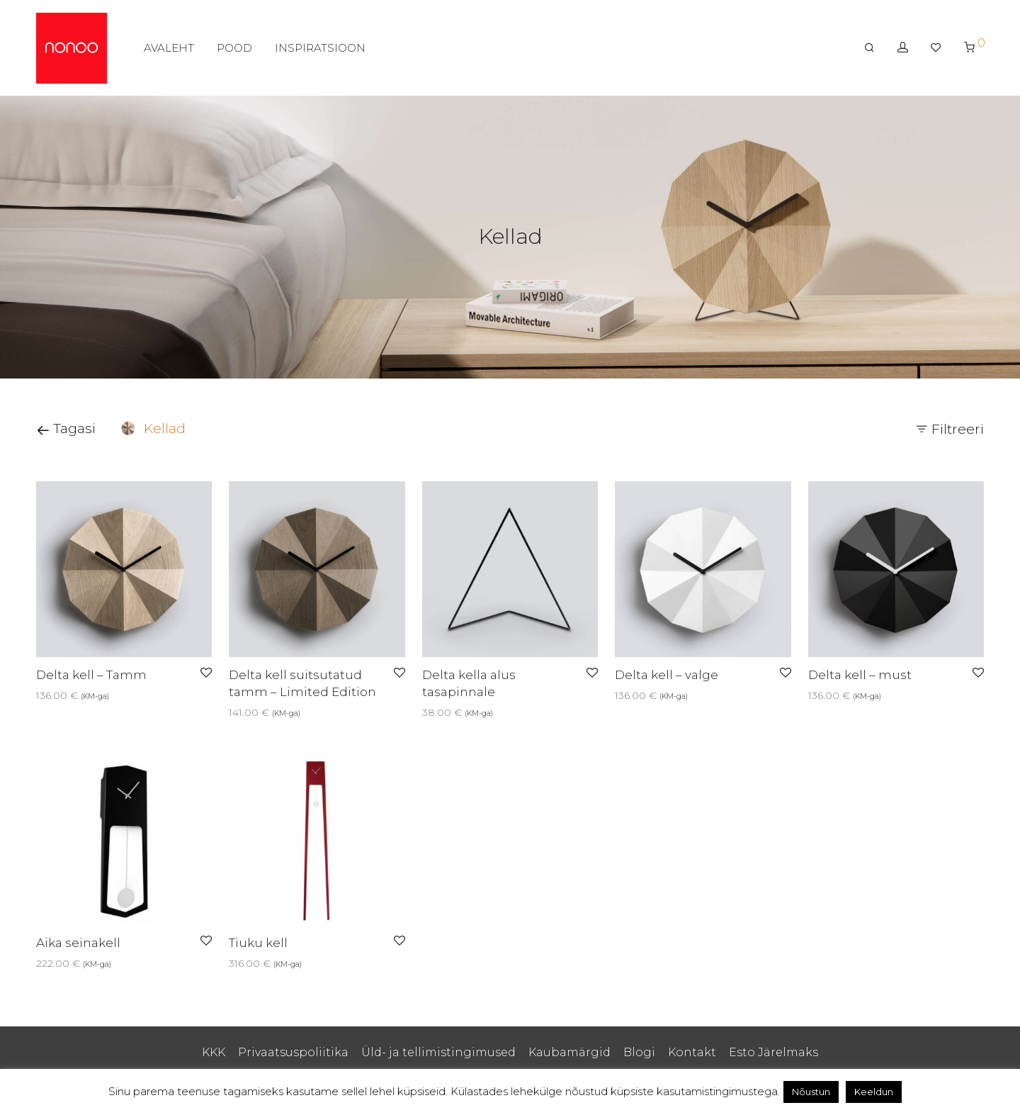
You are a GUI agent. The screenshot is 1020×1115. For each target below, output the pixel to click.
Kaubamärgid (569, 1052)
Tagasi (66, 428)
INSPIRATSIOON (320, 48)
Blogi (639, 1052)
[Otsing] (869, 47)
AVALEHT (169, 48)
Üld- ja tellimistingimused (438, 1052)
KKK (213, 1052)
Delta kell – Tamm (91, 675)
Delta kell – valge (666, 675)
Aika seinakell (78, 943)
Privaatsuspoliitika (293, 1052)
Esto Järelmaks (773, 1052)
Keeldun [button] (873, 1091)
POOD (234, 48)
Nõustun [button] (811, 1091)
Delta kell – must (860, 675)
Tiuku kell (258, 943)
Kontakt (692, 1052)
